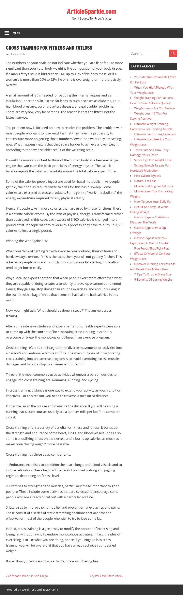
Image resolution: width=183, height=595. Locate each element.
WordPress (29, 589)
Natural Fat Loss (145, 181)
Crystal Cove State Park (105, 576)
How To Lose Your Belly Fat (152, 201)
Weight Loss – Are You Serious (154, 108)
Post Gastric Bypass (147, 176)
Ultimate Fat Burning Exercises (155, 134)
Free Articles (18, 54)
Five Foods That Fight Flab (152, 248)
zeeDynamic (51, 589)
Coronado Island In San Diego (28, 576)
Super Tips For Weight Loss (152, 160)
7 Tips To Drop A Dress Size (152, 274)
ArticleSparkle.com (91, 11)
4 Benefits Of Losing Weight (153, 279)
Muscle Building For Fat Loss (153, 186)
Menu (16, 33)
